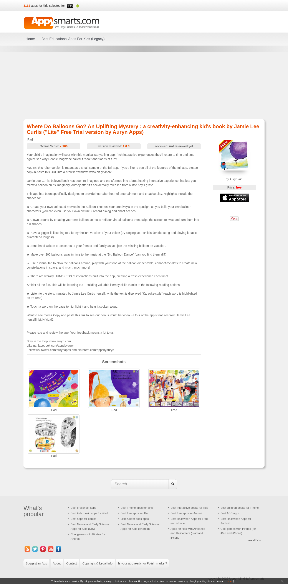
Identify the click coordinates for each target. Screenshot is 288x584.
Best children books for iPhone (239, 507)
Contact (71, 563)
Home (30, 39)
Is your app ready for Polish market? (142, 563)
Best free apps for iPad (135, 513)
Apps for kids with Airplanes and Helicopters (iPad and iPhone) (187, 533)
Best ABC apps (229, 513)
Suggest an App (36, 563)
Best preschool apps (83, 507)
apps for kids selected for (48, 5)
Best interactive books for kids (189, 507)
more (229, 581)
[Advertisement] (144, 85)
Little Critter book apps (135, 518)
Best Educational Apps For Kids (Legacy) (73, 39)
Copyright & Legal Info (97, 563)
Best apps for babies (83, 518)
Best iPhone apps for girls (137, 507)
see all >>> (254, 540)
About (57, 563)
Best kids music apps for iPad (89, 513)
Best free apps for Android (186, 513)
